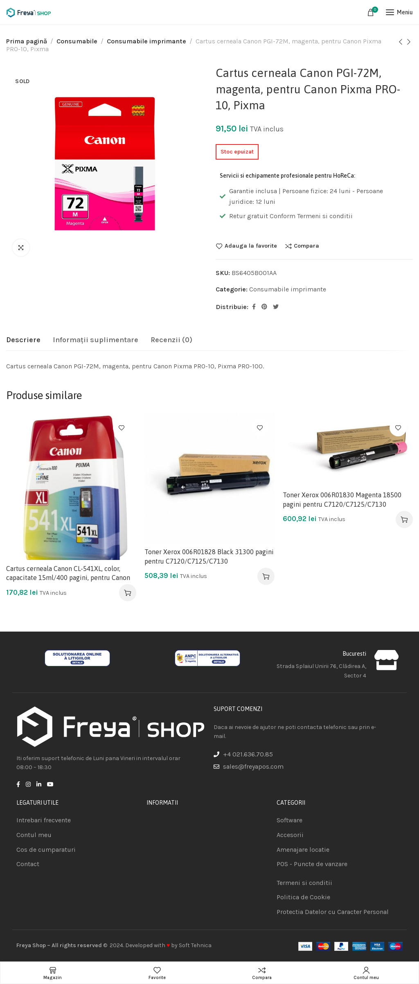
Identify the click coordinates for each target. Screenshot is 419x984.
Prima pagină (26, 41)
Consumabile (76, 41)
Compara (306, 246)
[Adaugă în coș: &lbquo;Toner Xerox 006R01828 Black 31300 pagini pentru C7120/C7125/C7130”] (266, 576)
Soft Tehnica (195, 945)
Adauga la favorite (251, 246)
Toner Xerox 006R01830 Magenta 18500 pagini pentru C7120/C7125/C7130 (342, 499)
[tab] (23, 340)
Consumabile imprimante (146, 41)
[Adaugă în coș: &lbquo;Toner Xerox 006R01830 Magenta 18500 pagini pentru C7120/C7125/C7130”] (404, 519)
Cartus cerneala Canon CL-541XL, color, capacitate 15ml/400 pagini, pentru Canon (68, 573)
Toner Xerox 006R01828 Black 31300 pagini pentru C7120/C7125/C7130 (209, 556)
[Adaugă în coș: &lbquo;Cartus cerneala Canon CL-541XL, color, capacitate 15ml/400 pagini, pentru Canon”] (127, 592)
